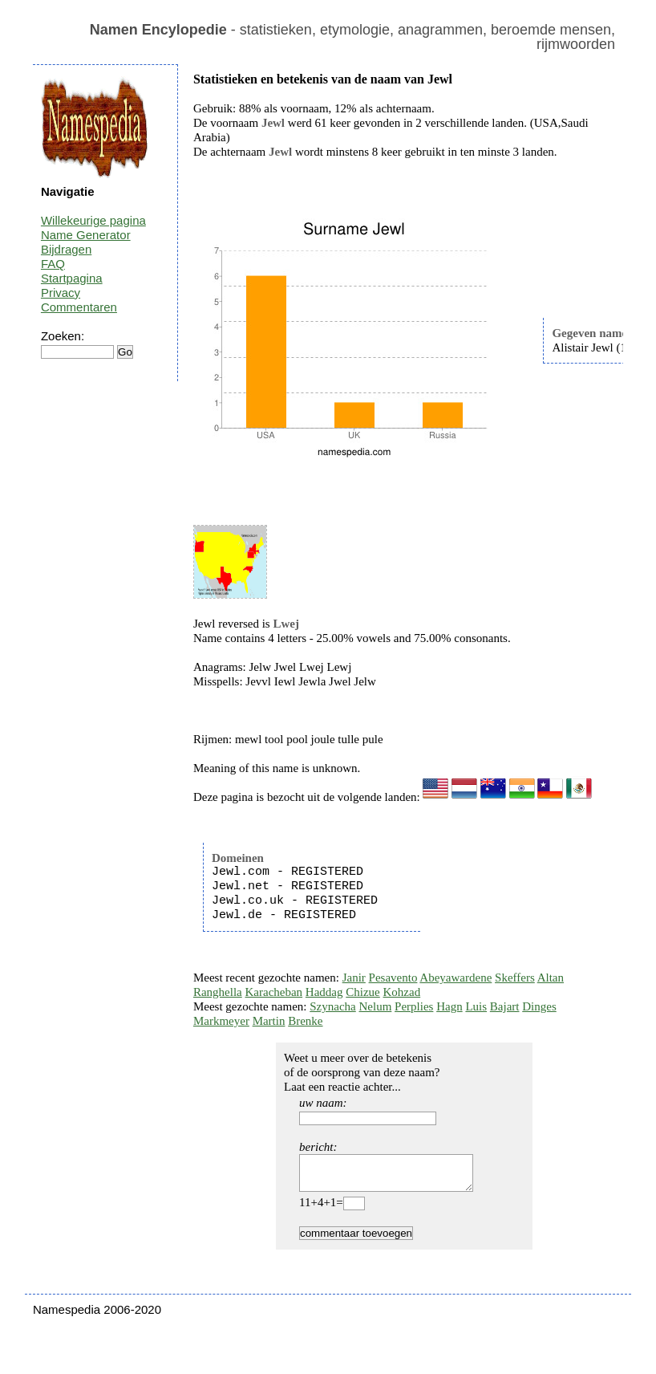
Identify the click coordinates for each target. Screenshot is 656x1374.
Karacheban (273, 992)
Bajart (505, 1006)
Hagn (449, 1006)
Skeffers (515, 977)
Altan (550, 977)
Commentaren (79, 307)
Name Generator (86, 235)
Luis (476, 1006)
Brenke (305, 1020)
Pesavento (393, 977)
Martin (269, 1020)
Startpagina (72, 278)
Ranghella (217, 992)
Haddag (324, 992)
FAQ (53, 263)
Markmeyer (221, 1020)
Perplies (414, 1006)
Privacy (60, 292)
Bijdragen (66, 249)
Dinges (539, 1006)
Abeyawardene (455, 977)
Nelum (375, 1006)
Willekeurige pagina (93, 220)
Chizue (363, 992)
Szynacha (332, 1006)
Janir (354, 977)
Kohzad (402, 992)
